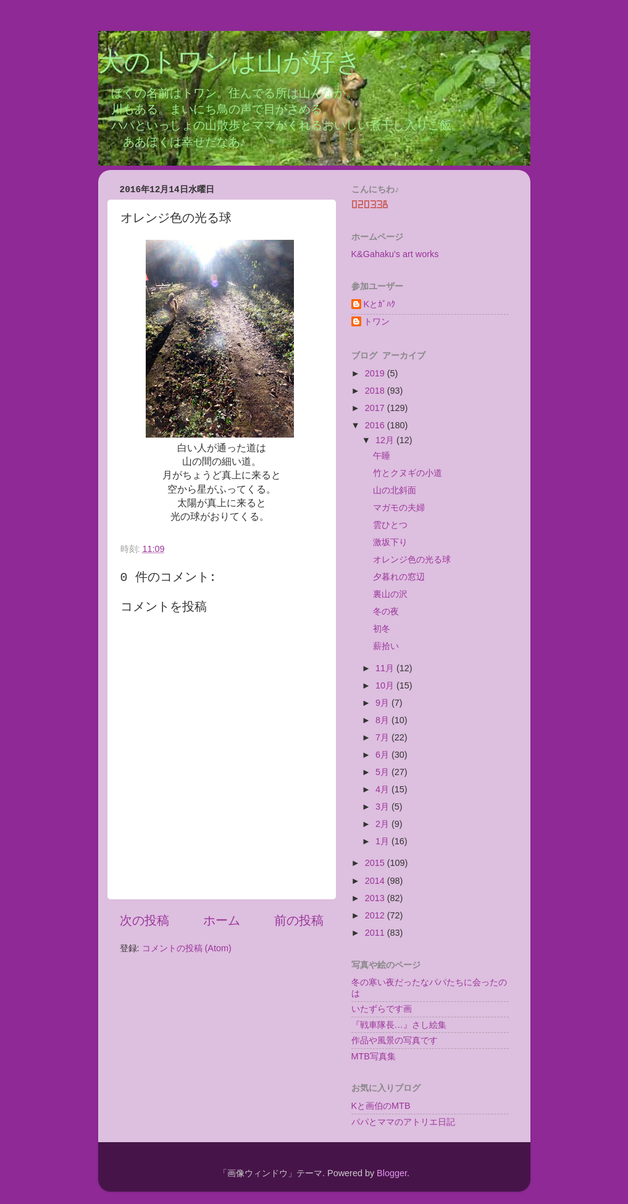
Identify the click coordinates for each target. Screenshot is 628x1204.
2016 (376, 425)
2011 (376, 933)
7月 (383, 737)
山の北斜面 (394, 490)
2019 (376, 373)
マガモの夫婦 (399, 507)
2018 (376, 391)
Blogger (392, 1173)
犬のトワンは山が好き (230, 63)
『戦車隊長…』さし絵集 (398, 1025)
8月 (383, 720)
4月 (383, 789)
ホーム (221, 920)
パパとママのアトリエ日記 (403, 1122)
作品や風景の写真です (394, 1040)
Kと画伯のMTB (381, 1106)
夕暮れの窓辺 (399, 577)
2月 (383, 824)
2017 (376, 408)
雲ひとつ (390, 525)
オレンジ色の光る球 (412, 559)
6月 (383, 755)
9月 (383, 703)
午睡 (381, 455)
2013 (376, 898)
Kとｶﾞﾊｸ (380, 304)
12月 (385, 440)
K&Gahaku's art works (395, 254)
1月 (383, 841)
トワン (377, 321)
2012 (376, 915)
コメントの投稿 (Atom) (187, 948)
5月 (383, 772)
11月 (385, 668)
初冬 (381, 629)
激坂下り (390, 542)
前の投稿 (299, 920)
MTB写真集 (373, 1056)
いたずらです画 (381, 1009)
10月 (385, 685)
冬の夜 (386, 611)
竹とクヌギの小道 (407, 473)
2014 (376, 881)
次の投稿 (144, 920)
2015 (376, 863)
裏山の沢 (390, 594)
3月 (383, 807)
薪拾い (386, 646)
